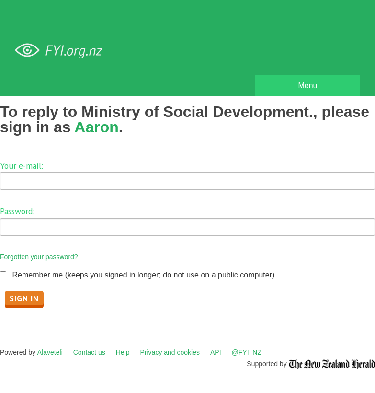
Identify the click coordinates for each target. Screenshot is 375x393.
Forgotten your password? (39, 257)
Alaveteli (50, 352)
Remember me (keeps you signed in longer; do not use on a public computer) (143, 275)
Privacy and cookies (170, 352)
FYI (62, 50)
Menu (307, 85)
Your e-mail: (21, 165)
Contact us (89, 352)
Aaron (96, 127)
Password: (17, 211)
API (215, 352)
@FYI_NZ (246, 352)
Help (123, 352)
